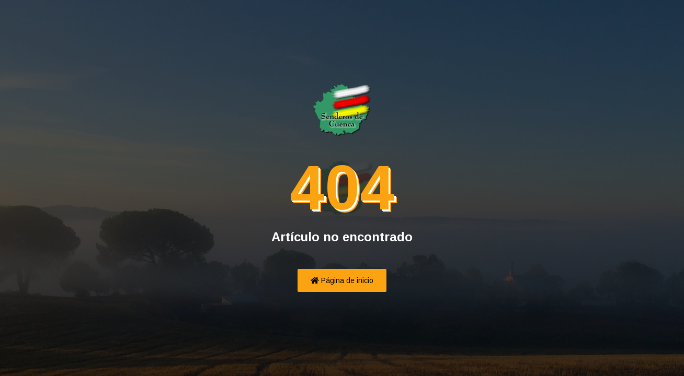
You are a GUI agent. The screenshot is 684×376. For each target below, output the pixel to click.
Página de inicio (342, 280)
